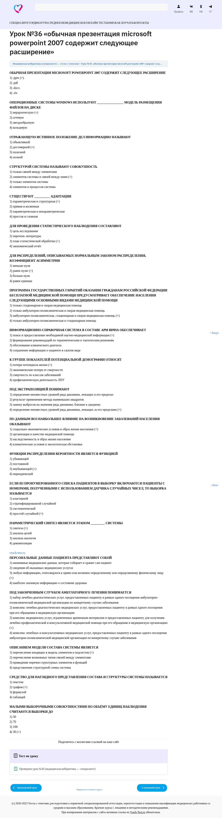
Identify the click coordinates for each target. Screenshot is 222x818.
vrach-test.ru (17, 550)
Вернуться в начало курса (89, 787)
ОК (201, 9)
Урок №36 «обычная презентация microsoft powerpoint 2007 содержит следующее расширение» (131, 61)
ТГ (210, 9)
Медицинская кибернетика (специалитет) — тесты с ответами (46, 61)
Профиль (178, 9)
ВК (191, 9)
